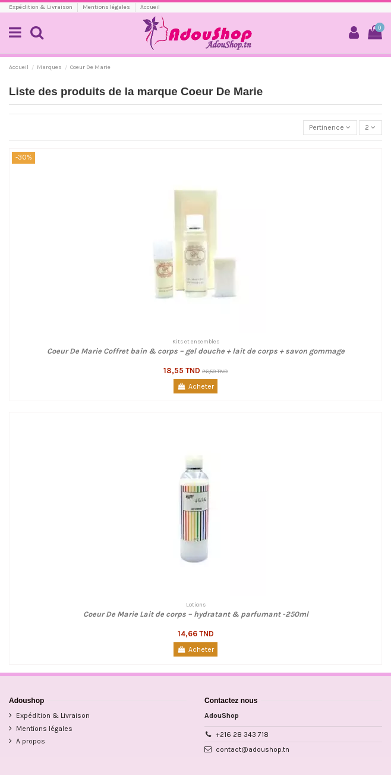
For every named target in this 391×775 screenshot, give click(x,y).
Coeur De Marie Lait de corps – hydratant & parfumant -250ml (195, 614)
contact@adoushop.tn (252, 749)
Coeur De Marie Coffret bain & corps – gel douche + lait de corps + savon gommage (196, 350)
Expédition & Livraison (41, 7)
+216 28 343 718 (242, 734)
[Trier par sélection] (330, 127)
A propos (30, 741)
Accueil (150, 7)
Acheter (195, 386)
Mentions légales (107, 7)
